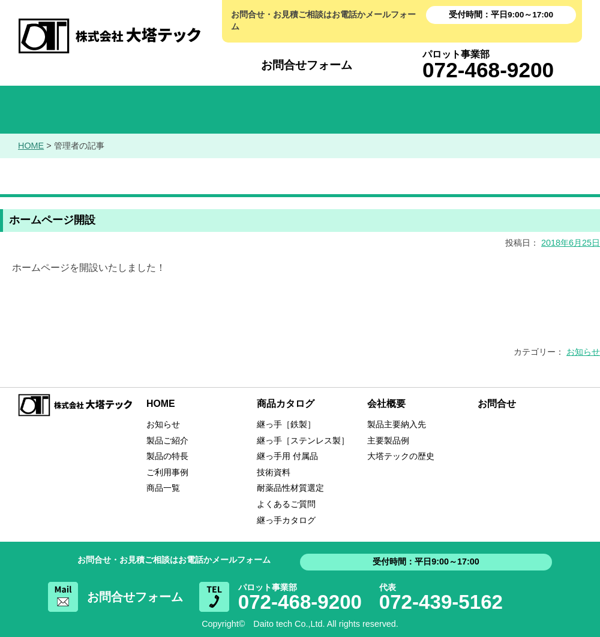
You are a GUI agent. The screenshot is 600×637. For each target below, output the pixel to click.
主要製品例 (388, 440)
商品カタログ (300, 110)
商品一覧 (163, 488)
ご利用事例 (167, 472)
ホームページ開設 (52, 220)
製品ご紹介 (167, 440)
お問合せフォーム (306, 65)
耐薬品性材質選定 (290, 488)
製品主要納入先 (396, 424)
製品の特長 (167, 456)
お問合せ (497, 403)
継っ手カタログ (286, 520)
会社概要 (420, 110)
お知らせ (180, 110)
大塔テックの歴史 (400, 456)
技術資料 (273, 472)
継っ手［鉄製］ (286, 424)
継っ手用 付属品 (287, 456)
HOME (60, 110)
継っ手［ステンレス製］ (303, 440)
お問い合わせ (540, 110)
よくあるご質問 (286, 504)
